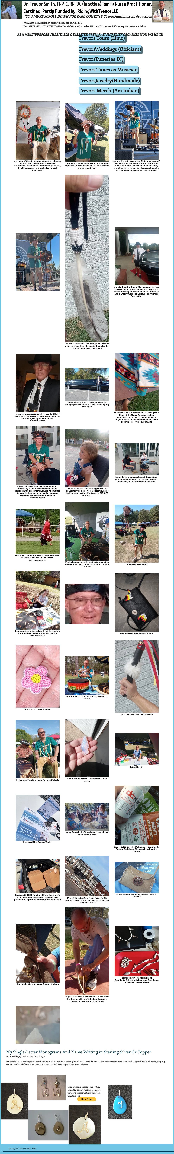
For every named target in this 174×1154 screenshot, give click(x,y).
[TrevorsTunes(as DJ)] (101, 58)
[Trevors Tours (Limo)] (102, 37)
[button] (86, 1099)
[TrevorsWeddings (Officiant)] (110, 48)
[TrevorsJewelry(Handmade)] (109, 80)
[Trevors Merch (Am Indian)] (109, 90)
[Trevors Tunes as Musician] (108, 69)
